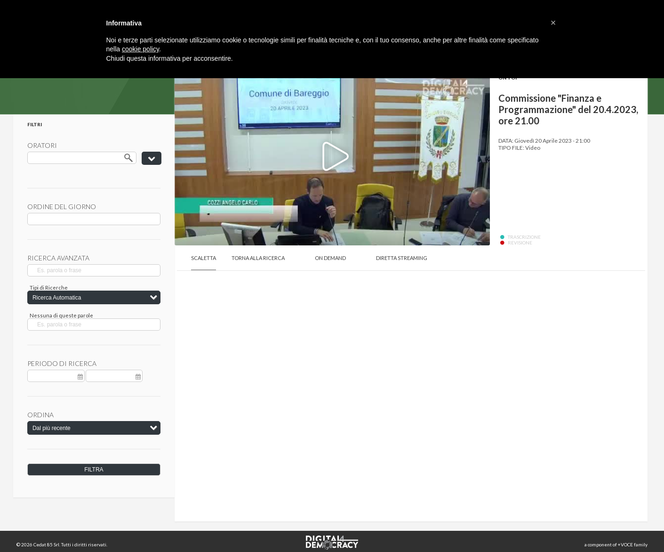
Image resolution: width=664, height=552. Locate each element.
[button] (553, 22)
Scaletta (203, 258)
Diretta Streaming (401, 258)
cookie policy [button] (140, 49)
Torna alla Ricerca (258, 258)
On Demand (330, 258)
